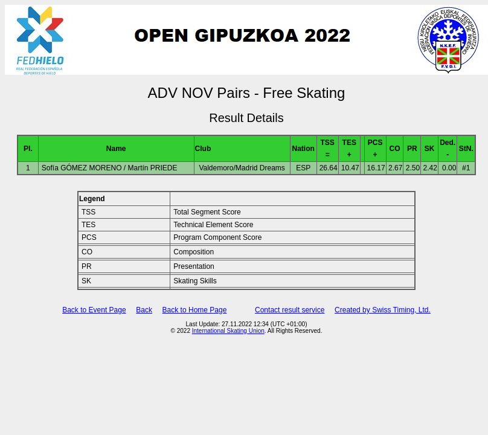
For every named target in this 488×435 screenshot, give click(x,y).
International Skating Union (228, 330)
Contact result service (289, 310)
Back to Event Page (94, 310)
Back (144, 310)
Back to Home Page (194, 310)
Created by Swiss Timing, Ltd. (383, 310)
